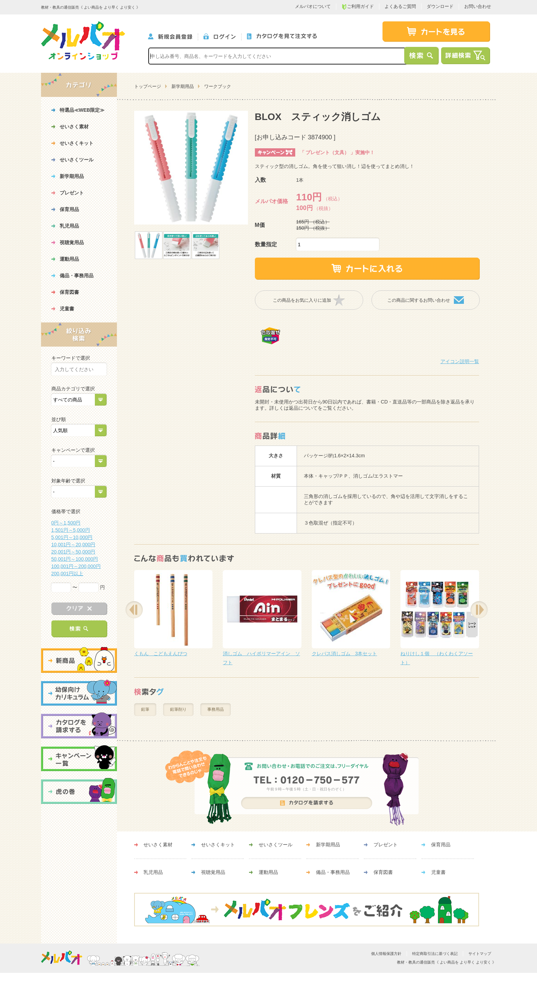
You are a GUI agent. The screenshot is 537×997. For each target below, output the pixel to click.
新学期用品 (182, 86)
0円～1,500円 (66, 523)
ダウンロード (440, 6)
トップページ (147, 86)
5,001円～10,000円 (72, 537)
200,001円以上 (67, 573)
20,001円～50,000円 (73, 552)
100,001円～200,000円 (76, 566)
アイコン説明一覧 (459, 361)
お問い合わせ (477, 6)
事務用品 (215, 709)
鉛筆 (145, 709)
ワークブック (217, 86)
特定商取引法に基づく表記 (435, 953)
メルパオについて (313, 6)
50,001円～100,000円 (74, 559)
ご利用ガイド (357, 7)
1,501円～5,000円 (70, 530)
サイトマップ (479, 953)
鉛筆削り (178, 709)
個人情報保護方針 (386, 953)
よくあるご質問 (400, 6)
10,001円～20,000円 (73, 544)
